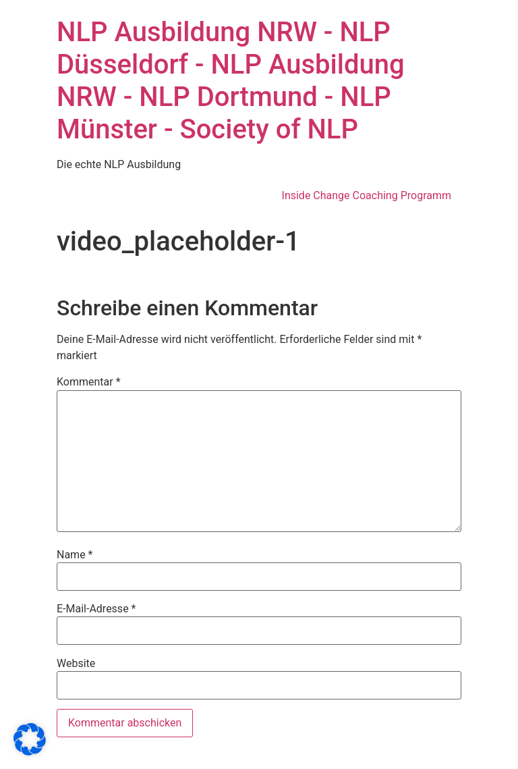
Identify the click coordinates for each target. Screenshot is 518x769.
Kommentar (89, 382)
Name (75, 555)
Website (76, 663)
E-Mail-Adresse (96, 609)
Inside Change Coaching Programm (366, 195)
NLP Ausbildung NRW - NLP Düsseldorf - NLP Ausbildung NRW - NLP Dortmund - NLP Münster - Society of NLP (231, 80)
